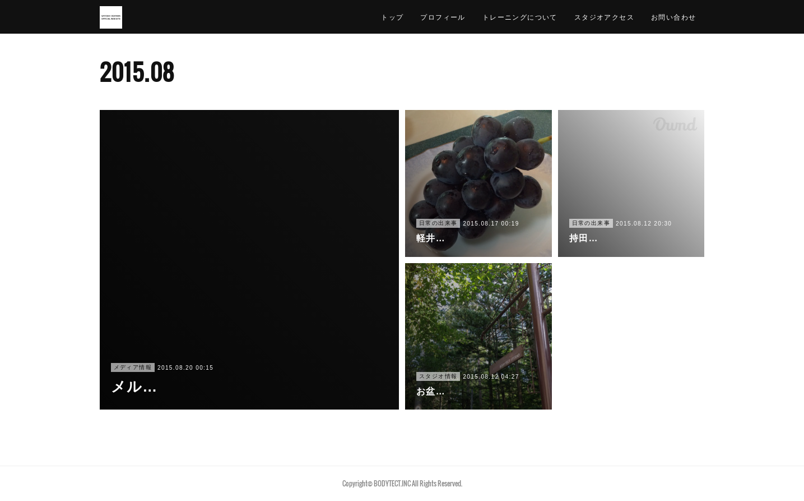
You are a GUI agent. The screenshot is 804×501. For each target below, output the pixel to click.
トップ (392, 16)
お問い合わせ (673, 16)
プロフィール (442, 16)
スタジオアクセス (604, 16)
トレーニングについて (519, 16)
